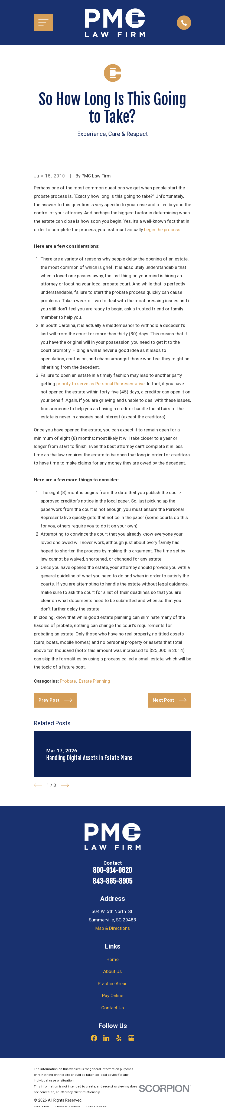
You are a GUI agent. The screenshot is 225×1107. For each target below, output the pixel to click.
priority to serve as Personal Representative (100, 383)
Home (112, 959)
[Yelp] (119, 1038)
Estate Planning (94, 681)
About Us (112, 971)
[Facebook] (94, 1038)
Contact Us (112, 1007)
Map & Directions (112, 928)
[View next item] (65, 785)
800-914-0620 (112, 870)
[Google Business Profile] (131, 1038)
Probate (68, 681)
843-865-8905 (112, 881)
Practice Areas (113, 983)
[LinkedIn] (106, 1038)
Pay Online (112, 995)
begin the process (162, 229)
